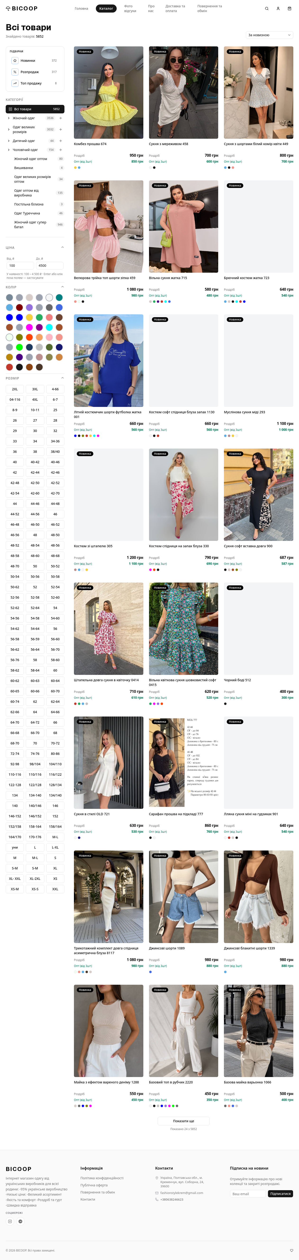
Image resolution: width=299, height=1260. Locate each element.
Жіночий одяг (24, 118)
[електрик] (19, 317)
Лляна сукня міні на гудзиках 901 (251, 815)
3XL (35, 389)
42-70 (55, 493)
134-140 (35, 795)
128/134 (55, 785)
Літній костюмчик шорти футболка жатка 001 (107, 415)
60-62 (14, 680)
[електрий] (9, 317)
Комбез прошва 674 (90, 144)
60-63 (35, 680)
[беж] (29, 297)
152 (55, 816)
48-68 (55, 555)
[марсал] (39, 327)
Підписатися (280, 1193)
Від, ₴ (10, 259)
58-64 (35, 670)
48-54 (35, 545)
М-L (55, 837)
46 (55, 514)
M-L (35, 857)
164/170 (15, 837)
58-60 (55, 660)
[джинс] (59, 307)
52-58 (35, 597)
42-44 (35, 472)
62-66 (14, 712)
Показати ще (183, 1121)
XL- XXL (15, 878)
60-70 (55, 691)
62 (35, 701)
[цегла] (59, 357)
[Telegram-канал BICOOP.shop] (20, 1221)
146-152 (15, 816)
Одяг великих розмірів (24, 129)
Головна (81, 8)
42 (15, 472)
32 (55, 430)
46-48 (14, 524)
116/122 (55, 774)
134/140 (55, 795)
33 (15, 441)
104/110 (55, 764)
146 (55, 805)
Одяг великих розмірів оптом (32, 179)
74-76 (35, 753)
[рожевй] (9, 347)
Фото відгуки (130, 8)
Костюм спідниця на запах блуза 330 (179, 546)
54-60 (55, 618)
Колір (35, 287)
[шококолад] (29, 367)
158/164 (55, 826)
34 (35, 441)
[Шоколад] (39, 367)
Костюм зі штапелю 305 (93, 546)
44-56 (35, 514)
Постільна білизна (29, 204)
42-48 (14, 483)
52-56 (14, 597)
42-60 (35, 493)
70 (35, 743)
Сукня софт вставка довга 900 (248, 546)
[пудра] (49, 337)
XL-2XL (35, 878)
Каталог (106, 8)
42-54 (14, 493)
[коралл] (49, 317)
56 (55, 628)
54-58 (35, 618)
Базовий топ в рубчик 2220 (171, 1083)
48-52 (14, 545)
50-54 (14, 576)
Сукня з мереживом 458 (168, 144)
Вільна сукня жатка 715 (168, 278)
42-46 (55, 472)
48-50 (55, 535)
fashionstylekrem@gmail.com (181, 1193)
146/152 (35, 816)
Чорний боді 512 (237, 681)
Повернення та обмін (209, 8)
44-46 (35, 503)
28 (55, 420)
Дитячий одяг (24, 140)
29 (15, 430)
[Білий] (49, 297)
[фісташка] (29, 357)
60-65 (14, 691)
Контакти (88, 1199)
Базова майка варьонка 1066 (247, 1083)
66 (55, 722)
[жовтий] (29, 317)
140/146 (35, 805)
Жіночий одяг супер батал (30, 224)
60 (55, 670)
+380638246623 (171, 1200)
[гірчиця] (39, 307)
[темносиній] (59, 347)
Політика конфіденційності (102, 1178)
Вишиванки (23, 167)
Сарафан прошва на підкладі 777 (176, 815)
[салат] (19, 347)
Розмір (35, 378)
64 (35, 712)
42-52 (55, 483)
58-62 (14, 670)
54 (55, 608)
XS (55, 878)
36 (15, 451)
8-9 (14, 410)
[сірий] (39, 347)
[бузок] (29, 307)
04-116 (14, 399)
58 (35, 660)
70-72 (55, 743)
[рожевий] (59, 337)
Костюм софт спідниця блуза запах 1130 (182, 412)
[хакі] (49, 357)
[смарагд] (49, 347)
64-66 (55, 712)
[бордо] (19, 307)
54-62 (14, 628)
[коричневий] (59, 317)
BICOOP (22, 8)
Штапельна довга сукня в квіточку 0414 (106, 681)
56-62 (14, 649)
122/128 (35, 785)
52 (35, 587)
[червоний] (9, 367)
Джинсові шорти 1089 (167, 949)
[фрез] (39, 357)
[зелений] (39, 317)
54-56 (14, 618)
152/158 (15, 826)
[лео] (19, 327)
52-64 (35, 608)
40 (15, 462)
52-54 (55, 587)
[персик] (39, 337)
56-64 (35, 649)
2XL (15, 389)
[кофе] (9, 327)
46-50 (35, 524)
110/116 (35, 774)
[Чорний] (19, 367)
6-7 (55, 399)
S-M (35, 868)
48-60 (35, 555)
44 (15, 503)
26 (15, 420)
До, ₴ (39, 259)
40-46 (55, 462)
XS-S (35, 889)
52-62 (14, 608)
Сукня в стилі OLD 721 (92, 815)
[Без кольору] (39, 297)
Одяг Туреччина (27, 213)
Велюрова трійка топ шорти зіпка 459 (104, 278)
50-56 (35, 576)
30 (35, 430)
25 (55, 410)
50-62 (14, 587)
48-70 (14, 566)
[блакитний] (9, 307)
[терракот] (9, 357)
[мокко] (59, 327)
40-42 (35, 462)
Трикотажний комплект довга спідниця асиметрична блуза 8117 (106, 951)
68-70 (14, 743)
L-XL (55, 847)
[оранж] (29, 337)
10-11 (35, 410)
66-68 (14, 732)
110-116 (15, 774)
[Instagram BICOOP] (10, 1221)
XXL (55, 889)
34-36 (55, 441)
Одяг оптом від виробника (26, 192)
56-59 (35, 639)
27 (35, 420)
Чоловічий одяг (25, 149)
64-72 (35, 722)
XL (55, 868)
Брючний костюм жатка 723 (246, 278)
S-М (15, 868)
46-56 (14, 535)
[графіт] (49, 307)
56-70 (55, 649)
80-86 (55, 753)
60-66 (35, 691)
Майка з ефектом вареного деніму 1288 (106, 1083)
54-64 (35, 628)
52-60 (55, 597)
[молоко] (9, 337)
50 (35, 566)
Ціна (35, 247)
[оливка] (19, 337)
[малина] (29, 327)
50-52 (55, 566)
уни (15, 847)
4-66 (55, 389)
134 (15, 795)
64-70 (14, 722)
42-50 (35, 483)
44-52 (14, 514)
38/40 (55, 451)
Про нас (151, 8)
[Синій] (29, 347)
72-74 (14, 753)
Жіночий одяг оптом (30, 158)
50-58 (55, 576)
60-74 (14, 701)
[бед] (19, 297)
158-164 (35, 826)
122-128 (15, 785)
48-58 (14, 555)
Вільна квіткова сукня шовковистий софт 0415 (182, 683)
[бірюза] (59, 297)
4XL (35, 399)
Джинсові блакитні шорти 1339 (249, 949)
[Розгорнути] (9, 118)
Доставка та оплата (175, 8)
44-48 (55, 503)
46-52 (55, 524)
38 (35, 451)
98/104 (35, 764)
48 (35, 535)
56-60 (55, 639)
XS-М (15, 889)
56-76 (14, 660)
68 (55, 732)
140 (15, 805)
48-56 (55, 545)
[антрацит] (9, 297)
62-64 (55, 701)
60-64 (55, 680)
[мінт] (49, 327)
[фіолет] (19, 357)
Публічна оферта (94, 1185)
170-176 (35, 837)
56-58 (14, 639)
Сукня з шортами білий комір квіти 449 (256, 144)
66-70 (35, 732)
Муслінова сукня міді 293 (244, 412)
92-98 (14, 764)
